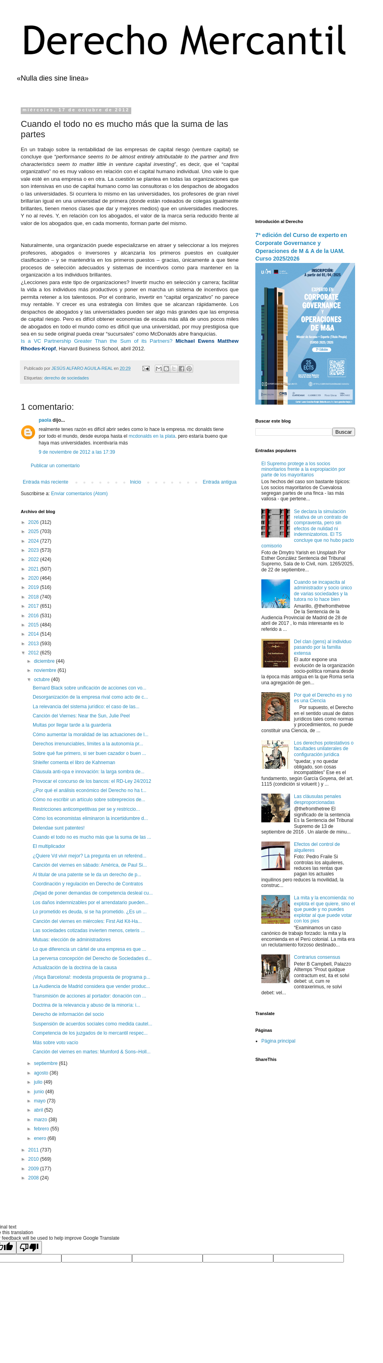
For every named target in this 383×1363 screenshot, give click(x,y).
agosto (41, 1073)
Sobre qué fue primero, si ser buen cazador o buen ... (89, 753)
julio (39, 1082)
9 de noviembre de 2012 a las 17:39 (77, 452)
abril (39, 1110)
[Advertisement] (305, 157)
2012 (34, 653)
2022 (34, 559)
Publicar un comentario (55, 465)
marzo (41, 1119)
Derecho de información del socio (68, 1014)
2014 (34, 634)
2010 (34, 1159)
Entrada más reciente (45, 482)
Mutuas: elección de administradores (72, 939)
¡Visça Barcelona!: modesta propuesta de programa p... (91, 977)
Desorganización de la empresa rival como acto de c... (90, 697)
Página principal (278, 1041)
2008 (34, 1178)
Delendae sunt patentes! (59, 828)
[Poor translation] (29, 1247)
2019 (34, 587)
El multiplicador (49, 846)
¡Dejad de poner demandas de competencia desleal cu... (93, 893)
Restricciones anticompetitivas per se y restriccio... (86, 809)
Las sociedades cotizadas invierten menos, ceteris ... (89, 930)
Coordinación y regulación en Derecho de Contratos (88, 884)
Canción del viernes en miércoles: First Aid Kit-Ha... (87, 921)
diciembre (45, 661)
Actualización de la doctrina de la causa (75, 967)
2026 (34, 522)
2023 (34, 550)
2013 (34, 643)
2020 (34, 578)
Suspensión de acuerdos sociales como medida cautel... (92, 1024)
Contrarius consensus (317, 957)
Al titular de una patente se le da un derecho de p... (87, 874)
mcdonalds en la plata (152, 436)
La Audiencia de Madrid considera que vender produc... (91, 986)
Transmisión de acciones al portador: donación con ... (89, 996)
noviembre (45, 670)
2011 (34, 1150)
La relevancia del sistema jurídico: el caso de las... (86, 706)
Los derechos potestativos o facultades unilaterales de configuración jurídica (323, 748)
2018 (34, 597)
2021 (34, 569)
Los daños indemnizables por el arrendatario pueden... (90, 902)
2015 (34, 625)
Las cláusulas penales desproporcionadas (317, 799)
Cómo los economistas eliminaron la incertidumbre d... (90, 818)
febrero (42, 1129)
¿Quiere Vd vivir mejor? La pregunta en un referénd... (89, 856)
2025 (34, 531)
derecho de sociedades (66, 377)
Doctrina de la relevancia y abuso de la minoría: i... (86, 1005)
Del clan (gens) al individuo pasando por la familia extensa (322, 647)
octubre (42, 679)
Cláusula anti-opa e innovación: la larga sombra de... (88, 771)
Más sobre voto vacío (55, 1042)
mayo (40, 1101)
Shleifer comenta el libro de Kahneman (74, 762)
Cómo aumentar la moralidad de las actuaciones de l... (90, 734)
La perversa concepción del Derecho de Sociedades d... (92, 958)
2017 (34, 606)
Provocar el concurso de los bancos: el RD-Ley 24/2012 (92, 781)
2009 (34, 1168)
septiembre (46, 1063)
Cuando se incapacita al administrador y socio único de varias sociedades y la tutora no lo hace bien (323, 590)
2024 (34, 541)
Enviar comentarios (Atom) (79, 493)
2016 (34, 615)
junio (39, 1091)
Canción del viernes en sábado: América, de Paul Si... (90, 865)
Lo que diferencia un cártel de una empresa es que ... (89, 949)
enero (40, 1138)
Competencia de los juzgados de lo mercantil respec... (90, 1033)
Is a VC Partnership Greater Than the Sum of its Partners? (96, 341)
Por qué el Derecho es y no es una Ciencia (323, 697)
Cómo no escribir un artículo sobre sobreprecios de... (89, 799)
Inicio (135, 482)
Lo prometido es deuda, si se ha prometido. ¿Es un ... (90, 912)
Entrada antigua (220, 482)
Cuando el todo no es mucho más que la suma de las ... (92, 837)
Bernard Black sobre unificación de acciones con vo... (89, 688)
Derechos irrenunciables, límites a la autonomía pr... (88, 744)
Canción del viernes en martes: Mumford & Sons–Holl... (91, 1052)
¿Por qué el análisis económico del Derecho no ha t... (89, 790)
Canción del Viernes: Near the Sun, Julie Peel (81, 716)
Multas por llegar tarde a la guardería (72, 725)
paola (45, 420)
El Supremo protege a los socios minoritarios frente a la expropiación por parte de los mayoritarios (303, 469)
